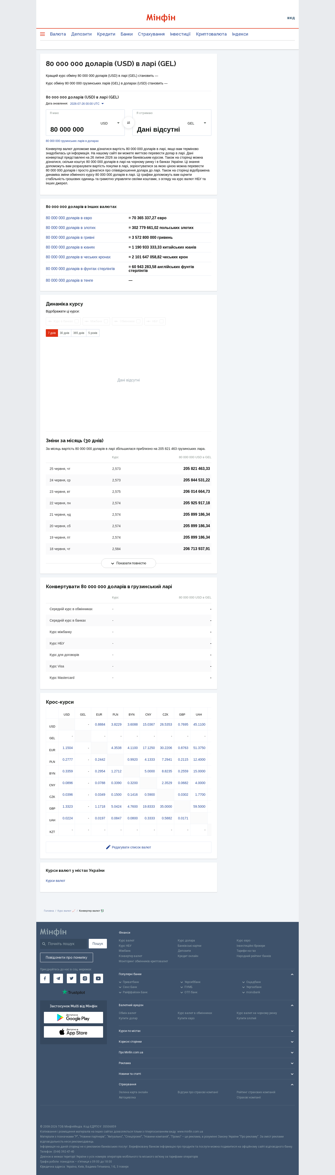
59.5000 (199, 806)
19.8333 (149, 806)
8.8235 (167, 771)
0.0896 (68, 783)
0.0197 (100, 818)
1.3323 (68, 806)
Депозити (81, 33)
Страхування (151, 33)
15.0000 (199, 771)
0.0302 (183, 794)
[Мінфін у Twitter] (71, 978)
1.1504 (68, 748)
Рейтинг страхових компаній (256, 1092)
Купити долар (128, 1018)
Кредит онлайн (188, 956)
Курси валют (55, 881)
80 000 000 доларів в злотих (70, 228)
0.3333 (150, 818)
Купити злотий (246, 1018)
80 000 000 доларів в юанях (70, 247)
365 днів (78, 333)
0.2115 (183, 759)
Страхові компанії (249, 1097)
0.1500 (116, 794)
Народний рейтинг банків (254, 956)
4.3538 (116, 748)
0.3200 (132, 783)
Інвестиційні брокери (251, 945)
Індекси (240, 33)
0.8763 (183, 748)
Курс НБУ (125, 945)
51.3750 (199, 748)
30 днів (64, 333)
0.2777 (68, 759)
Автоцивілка (127, 1097)
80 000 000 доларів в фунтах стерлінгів (80, 269)
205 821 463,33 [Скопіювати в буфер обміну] (196, 469)
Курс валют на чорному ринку (257, 1013)
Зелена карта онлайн (133, 1092)
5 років (92, 333)
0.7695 (183, 724)
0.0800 (132, 818)
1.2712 (116, 771)
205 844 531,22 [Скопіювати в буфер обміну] (196, 480)
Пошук (98, 944)
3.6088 (132, 724)
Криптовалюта (211, 33)
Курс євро (243, 940)
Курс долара (186, 940)
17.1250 (149, 748)
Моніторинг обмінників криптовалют (143, 961)
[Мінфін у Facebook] (45, 978)
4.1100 (132, 748)
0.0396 (68, 794)
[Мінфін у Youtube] (98, 978)
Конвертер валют (130, 956)
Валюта (58, 33)
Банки (126, 33)
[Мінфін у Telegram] (58, 978)
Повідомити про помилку (66, 957)
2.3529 (167, 783)
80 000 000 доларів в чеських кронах (78, 257)
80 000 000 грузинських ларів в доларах (72, 141)
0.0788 (100, 783)
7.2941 (167, 759)
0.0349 (100, 794)
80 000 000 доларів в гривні (70, 237)
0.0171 (183, 818)
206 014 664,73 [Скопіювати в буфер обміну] (196, 491)
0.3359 (68, 771)
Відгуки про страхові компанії (198, 1092)
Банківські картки (189, 945)
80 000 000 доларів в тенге (69, 280)
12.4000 (199, 759)
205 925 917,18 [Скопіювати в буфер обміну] (196, 503)
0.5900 (150, 794)
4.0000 (200, 783)
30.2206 (166, 748)
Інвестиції (180, 33)
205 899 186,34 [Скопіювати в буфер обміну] (196, 514)
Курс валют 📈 (66, 910)
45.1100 (199, 724)
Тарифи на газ (246, 950)
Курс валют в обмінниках (195, 1013)
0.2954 (100, 771)
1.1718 (100, 806)
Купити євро (186, 1018)
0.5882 (167, 818)
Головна (49, 910)
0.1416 (132, 794)
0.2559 (183, 771)
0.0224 (68, 818)
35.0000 (166, 806)
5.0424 (116, 806)
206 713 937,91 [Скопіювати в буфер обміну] (196, 549)
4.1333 (150, 759)
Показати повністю (128, 563)
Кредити (106, 33)
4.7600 (132, 806)
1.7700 (200, 794)
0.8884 (100, 724)
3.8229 (116, 724)
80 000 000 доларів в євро (69, 218)
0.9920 (132, 759)
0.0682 (183, 783)
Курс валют (126, 940)
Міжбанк (125, 950)
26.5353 (166, 724)
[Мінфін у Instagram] (85, 978)
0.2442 (100, 759)
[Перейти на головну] (167, 18)
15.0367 (149, 724)
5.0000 (150, 771)
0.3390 (116, 783)
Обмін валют (127, 1013)
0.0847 (116, 818)
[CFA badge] (50, 1114)
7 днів (52, 333)
